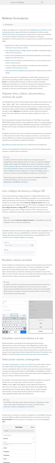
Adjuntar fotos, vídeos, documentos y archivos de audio (22, 45)
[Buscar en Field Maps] (26, 2)
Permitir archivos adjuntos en (18, 166)
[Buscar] (42, 2)
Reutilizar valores (10, 60)
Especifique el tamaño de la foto (12, 144)
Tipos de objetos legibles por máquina (20, 237)
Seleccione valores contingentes (15, 70)
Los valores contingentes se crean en (18, 364)
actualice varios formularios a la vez (16, 68)
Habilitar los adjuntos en (34, 173)
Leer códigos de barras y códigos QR (16, 50)
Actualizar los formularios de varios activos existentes (31, 354)
